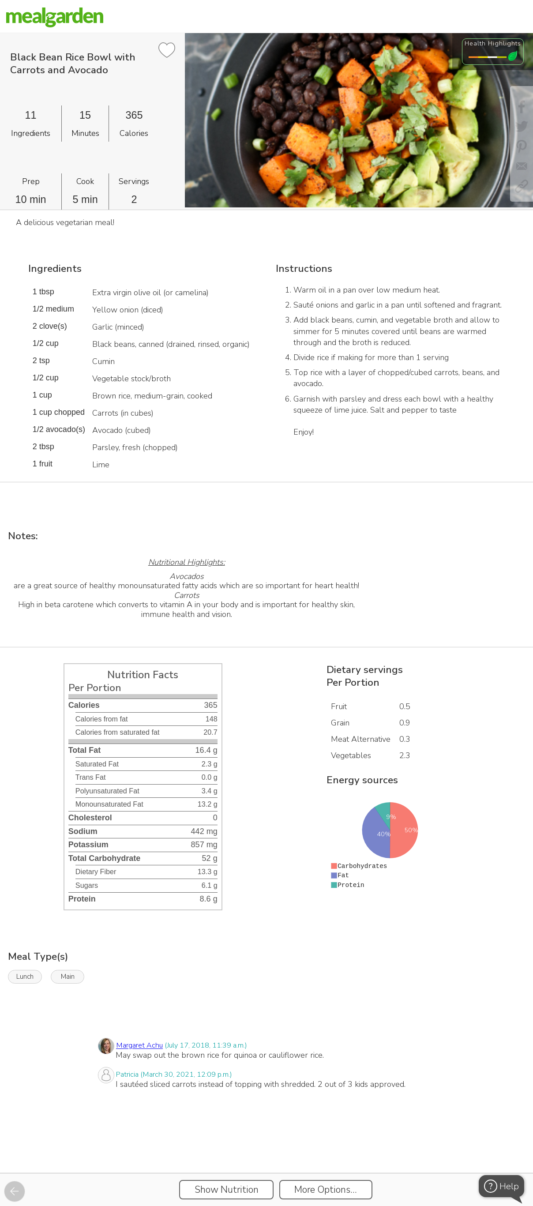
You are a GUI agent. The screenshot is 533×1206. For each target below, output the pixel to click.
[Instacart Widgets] (266, 1142)
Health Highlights (493, 43)
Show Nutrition (227, 1189)
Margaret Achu (139, 1046)
